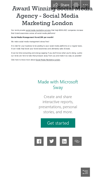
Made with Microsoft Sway (58, 84)
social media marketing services (38, 30)
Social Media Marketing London (48, 60)
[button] (61, 4)
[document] (47, 91)
